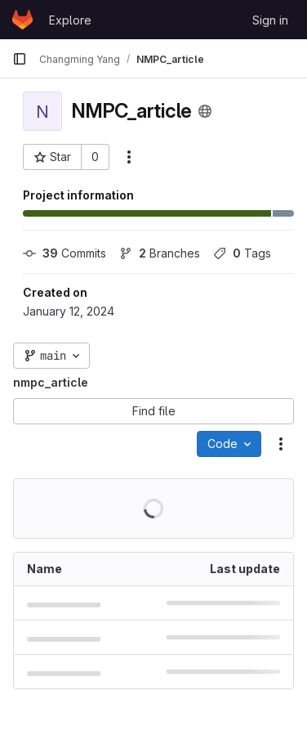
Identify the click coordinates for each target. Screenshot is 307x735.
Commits (64, 253)
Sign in (270, 20)
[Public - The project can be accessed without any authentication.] (204, 111)
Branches (159, 253)
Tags (242, 253)
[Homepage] (22, 20)
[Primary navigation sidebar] (20, 59)
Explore (70, 20)
